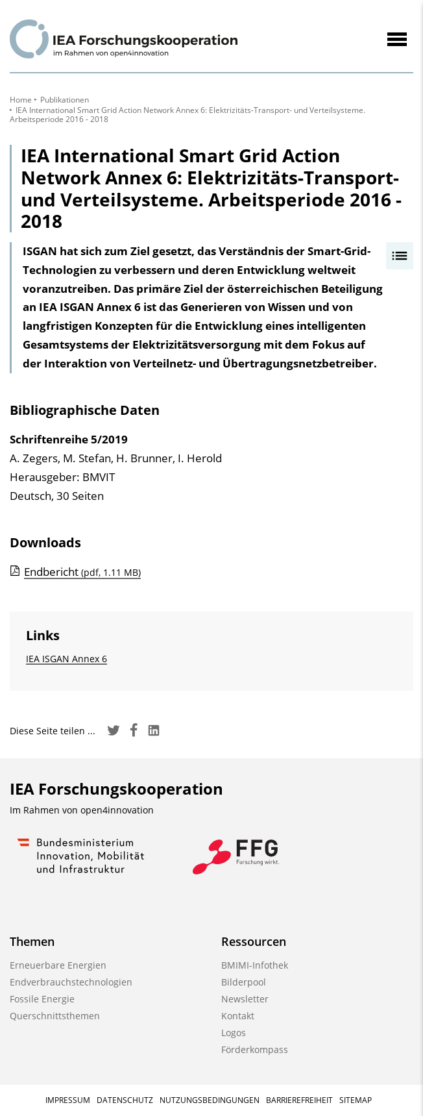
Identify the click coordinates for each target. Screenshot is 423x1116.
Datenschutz (125, 1100)
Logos (233, 1032)
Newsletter (245, 999)
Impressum (67, 1100)
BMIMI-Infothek (254, 965)
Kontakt (237, 1016)
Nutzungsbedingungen (210, 1100)
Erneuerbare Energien (58, 965)
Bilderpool (243, 982)
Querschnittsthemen (55, 1016)
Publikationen (64, 99)
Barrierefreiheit (299, 1100)
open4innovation (117, 810)
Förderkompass (254, 1049)
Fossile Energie (42, 999)
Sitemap (355, 1100)
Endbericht (82, 571)
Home (21, 99)
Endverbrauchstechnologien (71, 982)
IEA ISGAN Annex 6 (66, 658)
